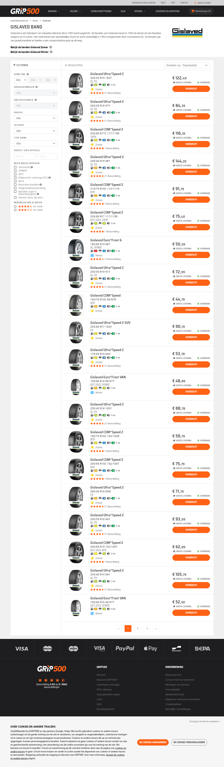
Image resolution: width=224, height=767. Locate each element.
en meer (31, 206)
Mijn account (202, 3)
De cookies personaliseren (189, 742)
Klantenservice (173, 674)
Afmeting (21, 74)
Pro (173, 3)
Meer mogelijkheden (27, 163)
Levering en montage (168, 11)
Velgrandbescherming (32, 188)
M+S (21, 181)
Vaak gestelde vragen (108, 694)
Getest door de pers (31, 197)
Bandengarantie (105, 709)
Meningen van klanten (143, 3)
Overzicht (191, 89)
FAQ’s (163, 3)
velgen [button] (76, 11)
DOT (21, 174)
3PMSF (23, 170)
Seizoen (19, 125)
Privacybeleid (172, 689)
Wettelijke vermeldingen (178, 709)
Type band (20, 138)
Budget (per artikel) (27, 150)
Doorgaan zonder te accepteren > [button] (204, 721)
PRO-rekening (104, 689)
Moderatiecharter (174, 694)
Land (99, 699)
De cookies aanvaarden (152, 742)
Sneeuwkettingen (101, 11)
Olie (123, 11)
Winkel (140, 11)
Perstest (101, 674)
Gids (99, 704)
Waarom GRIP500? (107, 679)
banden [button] (54, 11)
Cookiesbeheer (173, 704)
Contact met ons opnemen (179, 679)
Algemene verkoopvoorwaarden (182, 699)
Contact (184, 3)
